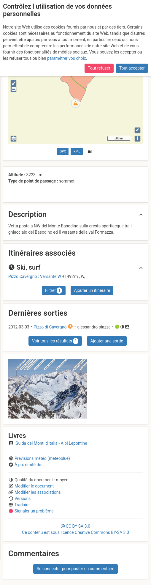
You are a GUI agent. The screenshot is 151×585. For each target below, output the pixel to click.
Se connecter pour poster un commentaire (76, 568)
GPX (63, 151)
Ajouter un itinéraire (92, 290)
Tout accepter (132, 68)
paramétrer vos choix (66, 58)
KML (77, 151)
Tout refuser (99, 68)
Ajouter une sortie (106, 341)
